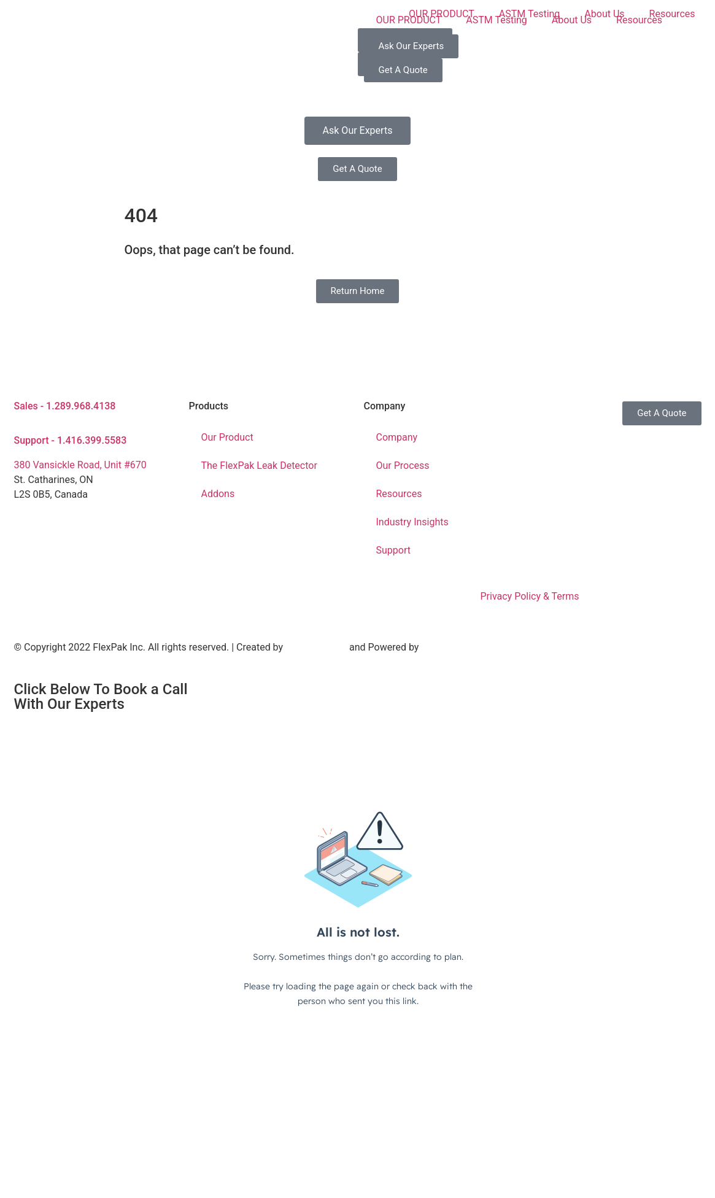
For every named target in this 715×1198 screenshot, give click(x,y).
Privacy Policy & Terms (529, 596)
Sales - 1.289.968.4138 (65, 406)
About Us (572, 20)
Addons (218, 494)
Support (393, 550)
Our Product (227, 437)
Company (397, 437)
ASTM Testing (496, 20)
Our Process (403, 465)
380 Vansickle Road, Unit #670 (80, 465)
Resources (639, 20)
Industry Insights (412, 522)
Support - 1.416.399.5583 (70, 440)
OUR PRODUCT (409, 20)
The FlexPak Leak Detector (259, 465)
